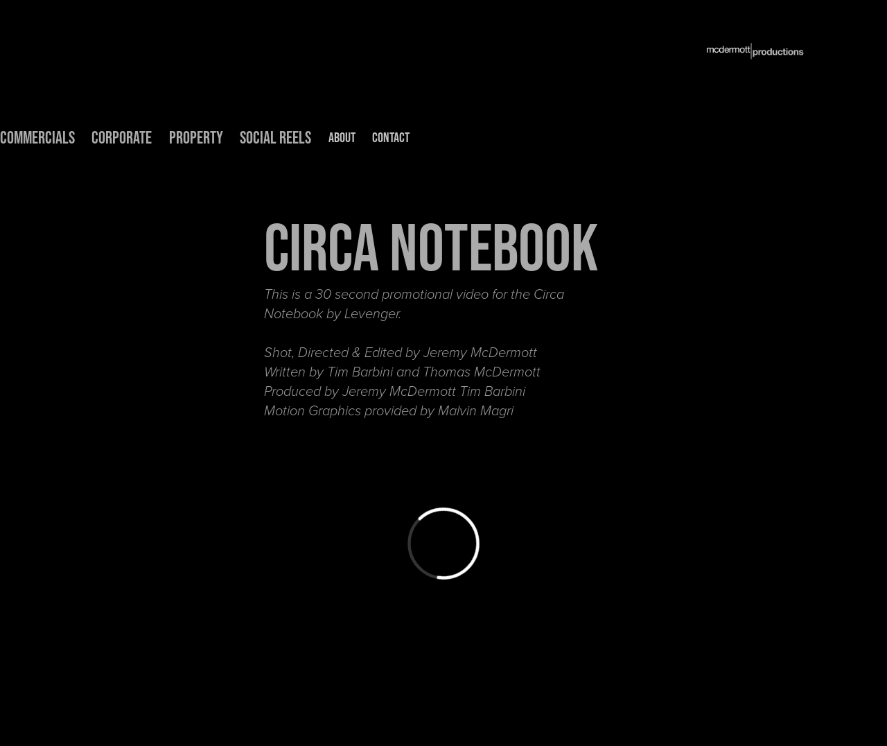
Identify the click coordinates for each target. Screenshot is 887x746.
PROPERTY (196, 137)
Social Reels (275, 137)
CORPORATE (121, 137)
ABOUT (341, 137)
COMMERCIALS (37, 137)
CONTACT (391, 137)
